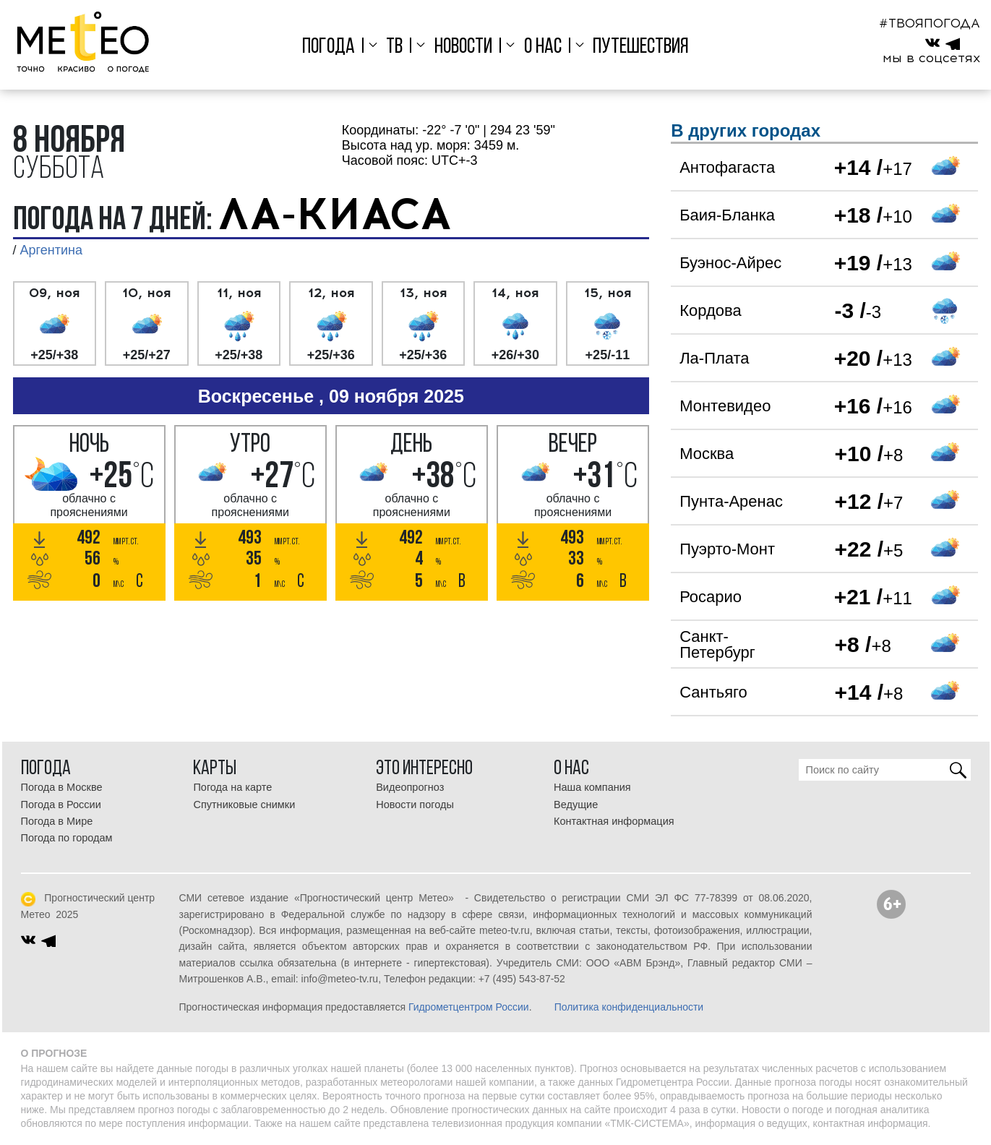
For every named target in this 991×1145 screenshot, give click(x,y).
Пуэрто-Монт (727, 549)
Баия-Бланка (727, 215)
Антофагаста (727, 167)
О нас (543, 47)
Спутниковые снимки (244, 804)
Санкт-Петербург (717, 644)
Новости (463, 47)
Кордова (710, 310)
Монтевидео (725, 406)
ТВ (394, 47)
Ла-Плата (714, 358)
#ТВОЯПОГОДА (929, 23)
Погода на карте (232, 787)
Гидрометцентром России (468, 1007)
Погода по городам (67, 838)
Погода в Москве (62, 787)
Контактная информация (614, 821)
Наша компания (592, 787)
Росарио (710, 597)
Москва (706, 454)
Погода (328, 47)
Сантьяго (713, 692)
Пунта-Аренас (731, 501)
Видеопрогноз (410, 787)
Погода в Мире (57, 821)
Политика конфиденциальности (629, 1007)
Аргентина (51, 250)
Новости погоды (415, 804)
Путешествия (641, 47)
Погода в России (61, 804)
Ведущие (576, 804)
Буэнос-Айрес (730, 263)
